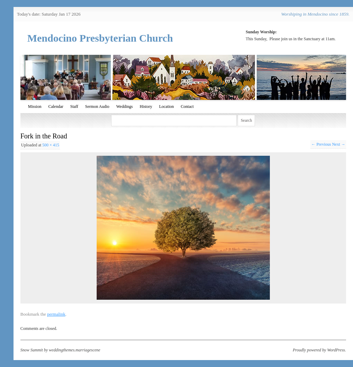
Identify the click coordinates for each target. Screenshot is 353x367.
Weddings (124, 106)
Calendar (55, 106)
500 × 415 (50, 145)
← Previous (321, 144)
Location (166, 106)
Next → (338, 144)
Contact (187, 106)
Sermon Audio (97, 106)
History (146, 106)
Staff (74, 106)
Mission (35, 106)
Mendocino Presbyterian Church (100, 38)
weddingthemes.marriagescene (74, 350)
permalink (56, 314)
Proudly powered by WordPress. (319, 350)
